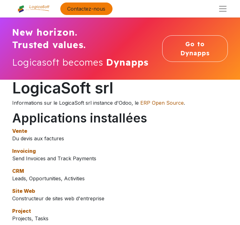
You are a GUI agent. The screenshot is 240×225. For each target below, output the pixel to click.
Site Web (23, 191)
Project (21, 211)
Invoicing (24, 151)
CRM (18, 171)
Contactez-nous (86, 9)
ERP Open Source (162, 103)
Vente (19, 131)
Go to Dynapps (195, 48)
